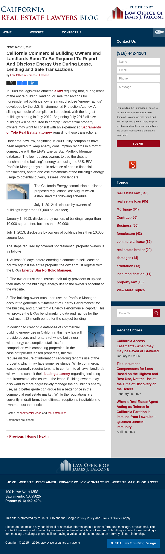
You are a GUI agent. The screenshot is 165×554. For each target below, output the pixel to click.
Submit (138, 143)
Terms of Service (113, 518)
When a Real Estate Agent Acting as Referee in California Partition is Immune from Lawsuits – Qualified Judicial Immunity (138, 394)
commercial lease (30, 413)
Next (44, 436)
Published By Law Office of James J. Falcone (135, 13)
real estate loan (131, 200)
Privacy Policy (75, 479)
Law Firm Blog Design (139, 543)
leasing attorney (56, 374)
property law (129, 276)
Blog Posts (142, 479)
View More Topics (129, 283)
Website (63, 32)
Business (126, 223)
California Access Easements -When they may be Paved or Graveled (138, 338)
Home (20, 32)
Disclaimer (52, 479)
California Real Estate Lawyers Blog (50, 13)
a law (58, 91)
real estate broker (132, 245)
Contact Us (111, 32)
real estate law (57, 413)
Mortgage (126, 208)
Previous (15, 436)
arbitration (127, 260)
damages (126, 253)
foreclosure (128, 230)
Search (156, 306)
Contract (126, 215)
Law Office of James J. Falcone (61, 542)
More (155, 32)
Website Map (120, 479)
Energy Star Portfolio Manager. (47, 270)
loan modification (132, 268)
